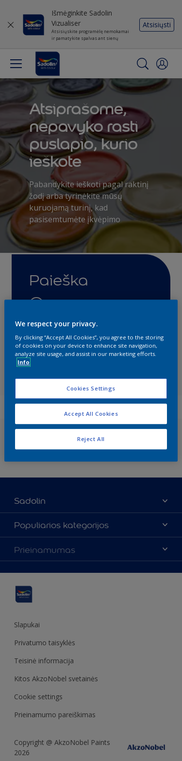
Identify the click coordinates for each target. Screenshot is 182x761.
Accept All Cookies (91, 413)
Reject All (91, 438)
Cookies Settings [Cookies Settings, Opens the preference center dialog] (91, 388)
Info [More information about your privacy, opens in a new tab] (23, 362)
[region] (90, 381)
